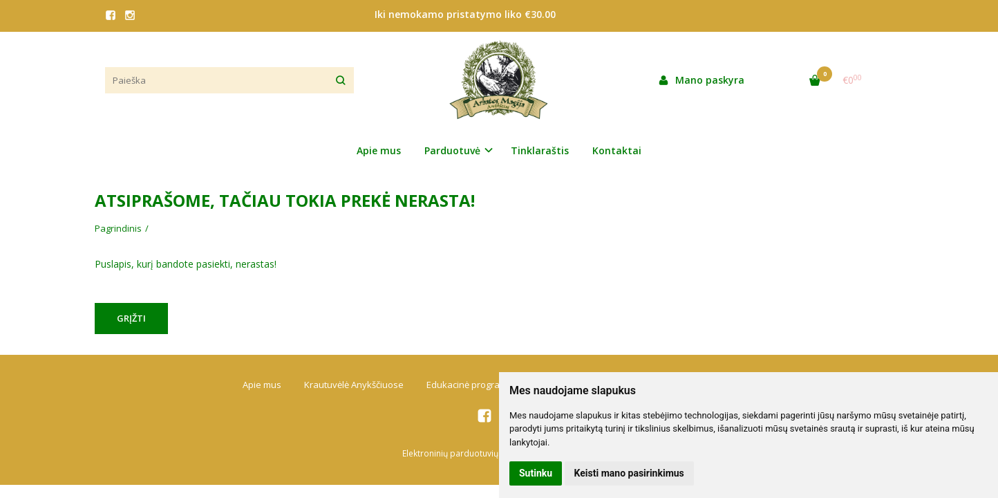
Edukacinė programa (469, 384)
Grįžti (131, 318)
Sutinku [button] (535, 473)
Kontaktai (616, 150)
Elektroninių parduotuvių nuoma (465, 453)
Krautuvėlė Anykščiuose (354, 384)
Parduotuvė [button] (452, 150)
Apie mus (379, 150)
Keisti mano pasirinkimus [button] (629, 473)
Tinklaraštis (540, 150)
